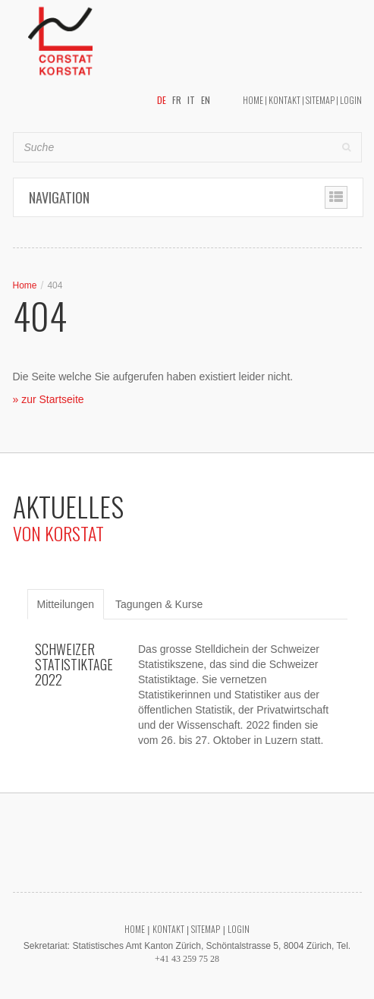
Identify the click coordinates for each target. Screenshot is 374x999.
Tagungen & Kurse (159, 604)
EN (205, 99)
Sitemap (320, 99)
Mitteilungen (66, 604)
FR (176, 99)
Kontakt (284, 99)
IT (191, 99)
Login (351, 99)
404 (54, 285)
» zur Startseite (48, 399)
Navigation (59, 197)
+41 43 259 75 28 (187, 958)
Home (253, 99)
